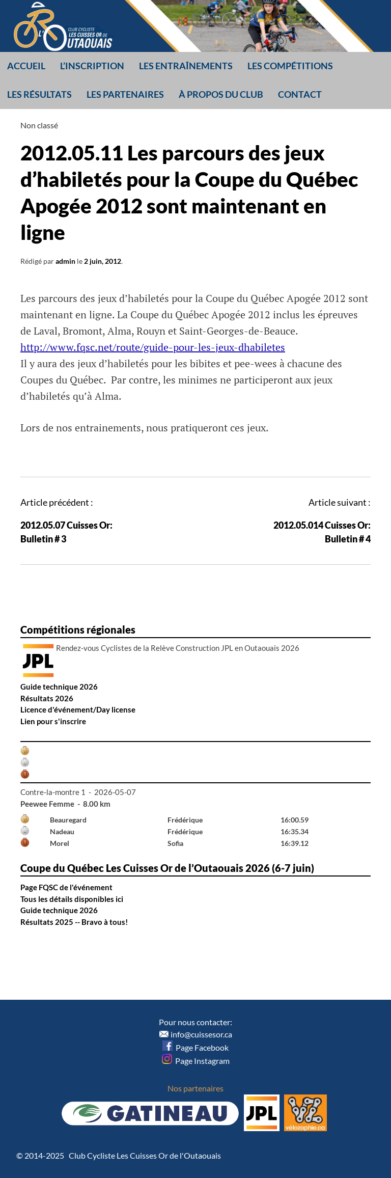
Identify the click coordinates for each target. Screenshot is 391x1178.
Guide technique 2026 (59, 686)
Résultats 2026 (46, 698)
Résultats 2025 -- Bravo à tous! (74, 921)
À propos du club (221, 94)
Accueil (26, 65)
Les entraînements (186, 65)
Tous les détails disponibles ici (71, 898)
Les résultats (39, 94)
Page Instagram (196, 1060)
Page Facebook (195, 1047)
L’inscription (92, 65)
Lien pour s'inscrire (53, 721)
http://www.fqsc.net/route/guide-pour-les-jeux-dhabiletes (152, 347)
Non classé (39, 125)
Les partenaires (125, 94)
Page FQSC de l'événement (66, 887)
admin (65, 261)
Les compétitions (290, 65)
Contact (300, 94)
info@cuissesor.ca (201, 1034)
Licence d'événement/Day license (77, 709)
